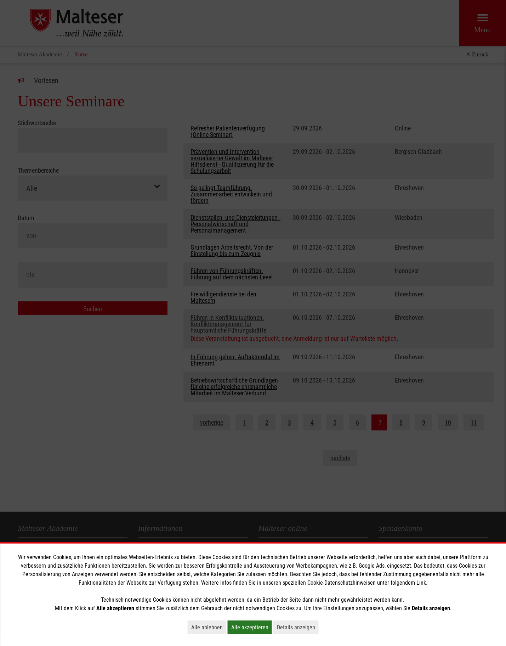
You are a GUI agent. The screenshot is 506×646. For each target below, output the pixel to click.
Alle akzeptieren (251, 627)
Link (421, 582)
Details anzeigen (298, 627)
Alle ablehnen (208, 627)
